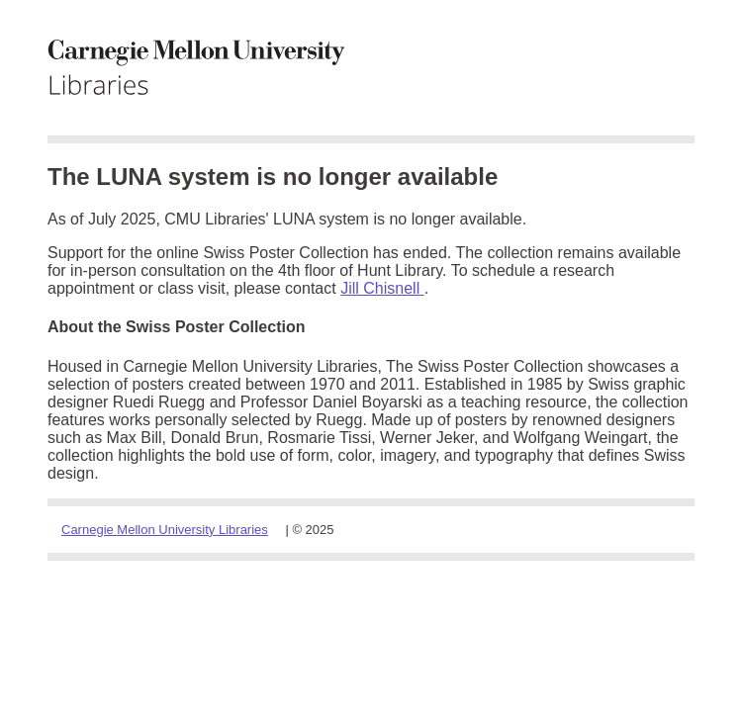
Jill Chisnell (381, 288)
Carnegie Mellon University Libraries (164, 529)
